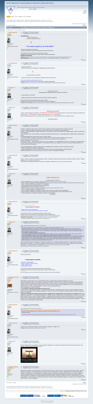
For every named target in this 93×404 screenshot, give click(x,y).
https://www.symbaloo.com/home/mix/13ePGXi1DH (36, 328)
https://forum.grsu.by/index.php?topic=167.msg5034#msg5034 (44, 217)
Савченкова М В (13, 32)
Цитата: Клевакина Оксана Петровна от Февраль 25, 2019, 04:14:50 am (33, 225)
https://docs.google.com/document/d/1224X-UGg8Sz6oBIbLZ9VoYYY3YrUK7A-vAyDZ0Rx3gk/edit (40, 215)
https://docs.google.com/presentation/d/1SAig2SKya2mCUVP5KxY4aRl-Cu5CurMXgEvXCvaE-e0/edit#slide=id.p (43, 139)
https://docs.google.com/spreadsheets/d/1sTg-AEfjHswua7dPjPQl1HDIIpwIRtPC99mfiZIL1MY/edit (64, 182)
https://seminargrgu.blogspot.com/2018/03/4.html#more (41, 150)
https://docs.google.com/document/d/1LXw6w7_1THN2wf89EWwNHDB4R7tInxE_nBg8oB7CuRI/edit (48, 58)
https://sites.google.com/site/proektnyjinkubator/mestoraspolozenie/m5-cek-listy (47, 187)
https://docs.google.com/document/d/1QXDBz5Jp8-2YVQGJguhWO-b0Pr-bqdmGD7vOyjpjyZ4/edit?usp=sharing (49, 57)
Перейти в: (62, 390)
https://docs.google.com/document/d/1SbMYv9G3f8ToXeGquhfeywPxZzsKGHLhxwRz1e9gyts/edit (40, 272)
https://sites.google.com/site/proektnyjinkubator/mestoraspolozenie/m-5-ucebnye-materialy (48, 181)
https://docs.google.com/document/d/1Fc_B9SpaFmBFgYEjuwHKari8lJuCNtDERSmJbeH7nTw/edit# (53, 102)
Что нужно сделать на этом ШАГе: (32, 206)
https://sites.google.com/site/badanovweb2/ (63, 161)
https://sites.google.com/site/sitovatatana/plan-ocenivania (53, 244)
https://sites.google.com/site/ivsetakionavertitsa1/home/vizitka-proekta (35, 246)
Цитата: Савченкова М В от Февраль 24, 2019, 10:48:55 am (31, 308)
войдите (34, 7)
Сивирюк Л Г (12, 87)
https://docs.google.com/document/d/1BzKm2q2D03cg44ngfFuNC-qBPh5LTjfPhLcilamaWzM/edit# (45, 82)
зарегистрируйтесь (41, 7)
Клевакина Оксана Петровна (12, 278)
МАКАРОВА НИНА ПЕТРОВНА (35, 21)
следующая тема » (83, 23)
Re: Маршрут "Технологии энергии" (31, 32)
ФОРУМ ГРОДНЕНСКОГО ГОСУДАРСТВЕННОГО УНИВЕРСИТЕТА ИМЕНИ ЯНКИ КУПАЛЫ (30, 3)
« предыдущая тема (75, 23)
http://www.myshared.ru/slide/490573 (32, 160)
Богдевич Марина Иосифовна (12, 367)
